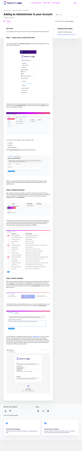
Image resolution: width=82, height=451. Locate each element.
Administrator (26, 10)
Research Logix (7, 10)
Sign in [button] (75, 2)
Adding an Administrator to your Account (67, 34)
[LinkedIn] (48, 411)
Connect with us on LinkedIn (51, 429)
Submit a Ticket (46, 2)
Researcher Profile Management (65, 32)
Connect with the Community (13, 429)
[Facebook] (38, 411)
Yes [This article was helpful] (5, 411)
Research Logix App (36, 2)
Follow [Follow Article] (8, 21)
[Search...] (66, 14)
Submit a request (69, 21)
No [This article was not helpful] (10, 411)
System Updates (56, 2)
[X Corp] (43, 411)
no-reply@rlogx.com (36, 336)
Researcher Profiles (16, 10)
